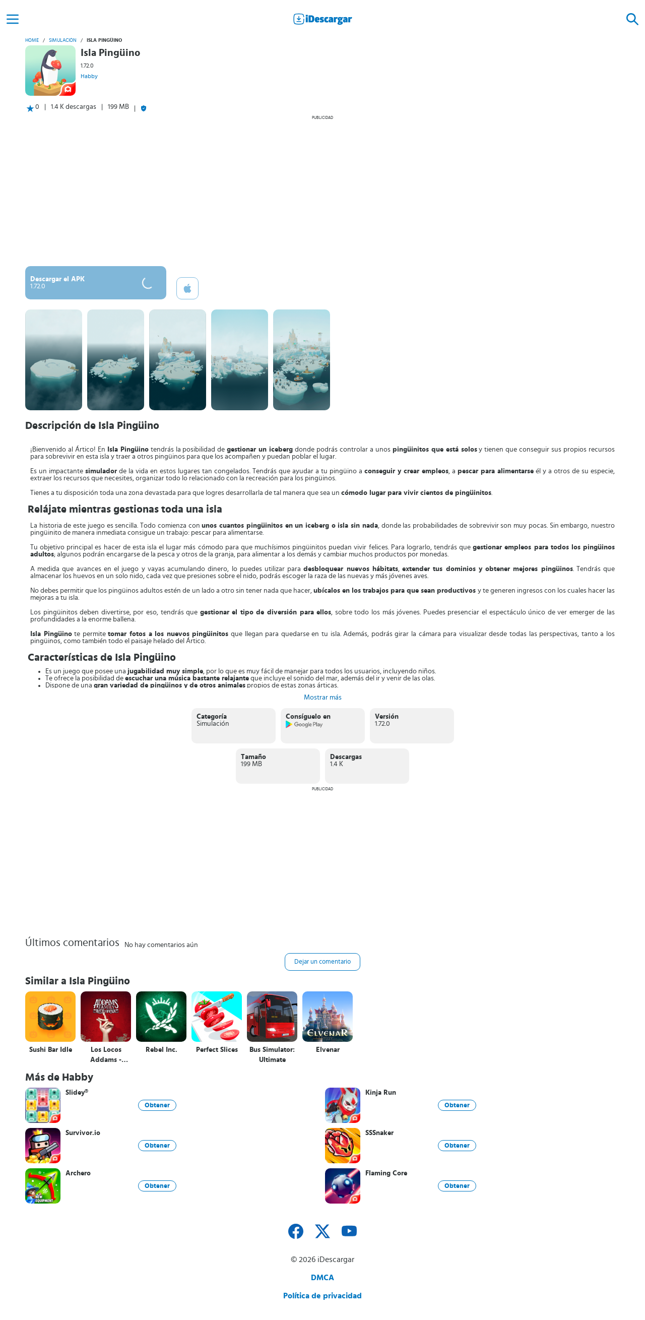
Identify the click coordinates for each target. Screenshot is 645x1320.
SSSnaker (379, 1133)
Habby (89, 76)
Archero (78, 1173)
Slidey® (77, 1092)
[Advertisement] (322, 190)
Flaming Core (386, 1173)
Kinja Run (380, 1092)
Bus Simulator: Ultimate (272, 1054)
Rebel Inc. (161, 1049)
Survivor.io (83, 1133)
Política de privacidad (322, 1296)
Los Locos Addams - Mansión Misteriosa (106, 1055)
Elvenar (328, 1049)
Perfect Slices (217, 1049)
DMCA (322, 1278)
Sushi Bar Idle (50, 1049)
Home (32, 40)
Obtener (157, 1105)
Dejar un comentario (322, 962)
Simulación (63, 40)
